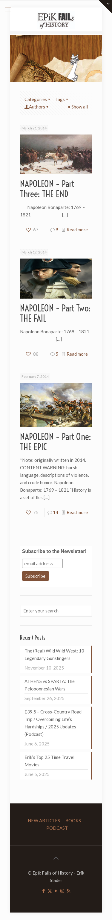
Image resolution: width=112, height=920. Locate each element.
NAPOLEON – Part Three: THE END (47, 189)
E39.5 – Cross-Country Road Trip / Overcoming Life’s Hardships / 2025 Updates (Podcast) (53, 723)
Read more (77, 229)
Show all (77, 106)
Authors (37, 106)
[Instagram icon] (62, 890)
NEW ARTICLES (44, 820)
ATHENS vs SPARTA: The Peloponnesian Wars (49, 684)
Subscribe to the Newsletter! (54, 551)
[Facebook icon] (43, 890)
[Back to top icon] (56, 858)
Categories (37, 99)
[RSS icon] (68, 890)
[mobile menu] (8, 9)
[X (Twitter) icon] (49, 890)
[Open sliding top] (105, 6)
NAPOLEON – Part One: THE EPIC (55, 442)
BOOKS (73, 820)
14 (55, 512)
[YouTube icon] (56, 890)
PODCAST (57, 828)
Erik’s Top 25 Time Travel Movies (49, 760)
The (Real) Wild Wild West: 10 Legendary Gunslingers (54, 654)
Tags (62, 99)
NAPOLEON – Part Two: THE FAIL (55, 313)
